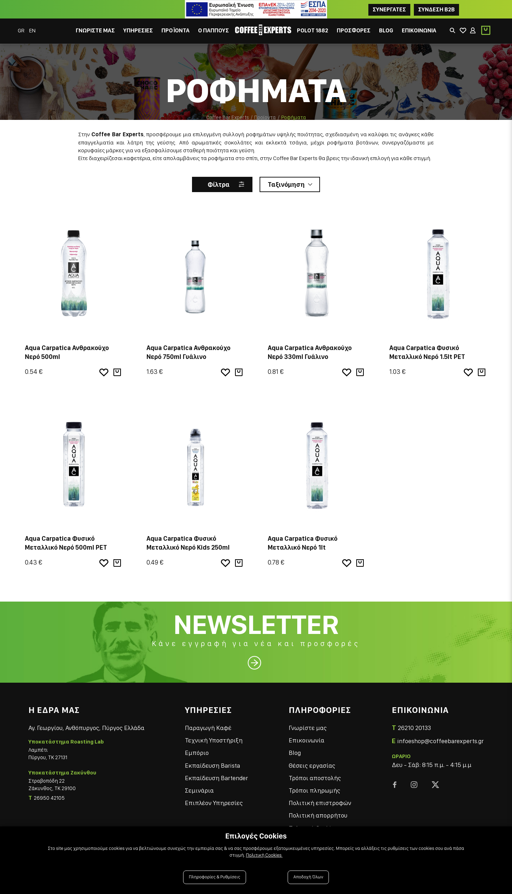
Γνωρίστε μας (308, 727)
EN (32, 30)
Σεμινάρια (199, 790)
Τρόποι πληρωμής (314, 790)
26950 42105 (49, 798)
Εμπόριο (197, 752)
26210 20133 (414, 727)
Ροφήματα (293, 117)
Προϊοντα (265, 117)
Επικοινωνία (306, 740)
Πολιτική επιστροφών (320, 802)
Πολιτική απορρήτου (318, 815)
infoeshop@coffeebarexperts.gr (440, 741)
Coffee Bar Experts (227, 117)
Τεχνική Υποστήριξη (213, 740)
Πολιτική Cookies (264, 855)
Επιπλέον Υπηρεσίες (214, 802)
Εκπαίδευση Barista (212, 765)
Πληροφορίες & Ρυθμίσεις (214, 877)
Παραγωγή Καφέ (208, 727)
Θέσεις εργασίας (312, 765)
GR (22, 30)
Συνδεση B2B (436, 9)
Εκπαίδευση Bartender (216, 778)
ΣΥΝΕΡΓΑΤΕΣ (389, 9)
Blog (295, 752)
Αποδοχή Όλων (308, 877)
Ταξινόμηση (286, 184)
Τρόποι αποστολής (315, 778)
